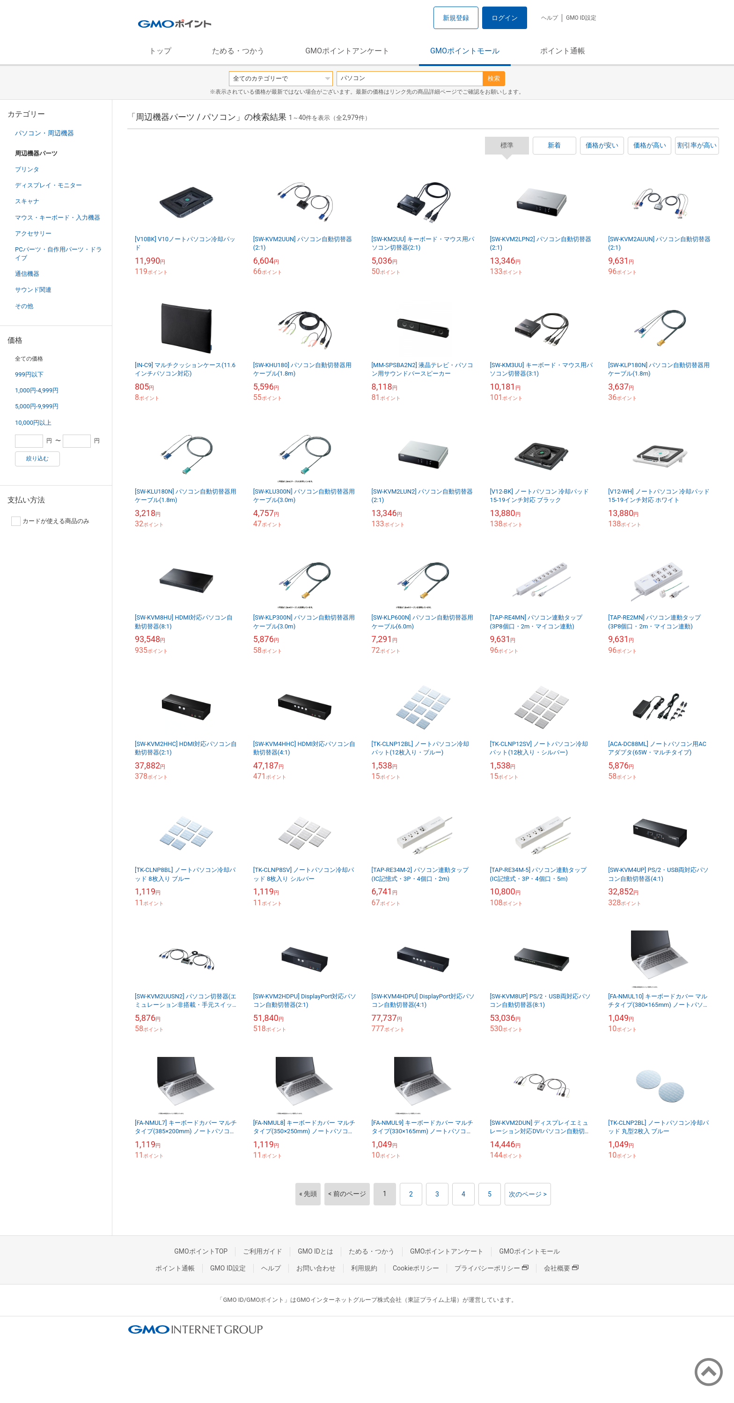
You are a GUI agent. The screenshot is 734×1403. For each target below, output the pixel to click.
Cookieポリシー (416, 1268)
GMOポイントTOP (201, 1251)
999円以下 (29, 374)
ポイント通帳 (562, 50)
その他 (24, 306)
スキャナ (27, 201)
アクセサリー (33, 233)
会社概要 (561, 1268)
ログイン (505, 18)
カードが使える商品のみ (50, 521)
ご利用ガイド (262, 1251)
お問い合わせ (316, 1268)
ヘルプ (549, 18)
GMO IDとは (315, 1251)
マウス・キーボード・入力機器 (57, 217)
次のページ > (528, 1194)
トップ (160, 50)
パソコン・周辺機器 (44, 133)
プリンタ (27, 169)
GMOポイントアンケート (347, 50)
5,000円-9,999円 (37, 406)
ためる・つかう (238, 50)
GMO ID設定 (581, 18)
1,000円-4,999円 (37, 390)
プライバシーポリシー (491, 1268)
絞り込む (37, 458)
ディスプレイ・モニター (48, 185)
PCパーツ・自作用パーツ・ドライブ (58, 253)
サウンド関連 (33, 289)
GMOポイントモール (464, 50)
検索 (494, 78)
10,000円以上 (33, 422)
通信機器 (27, 273)
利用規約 (364, 1268)
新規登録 (456, 18)
